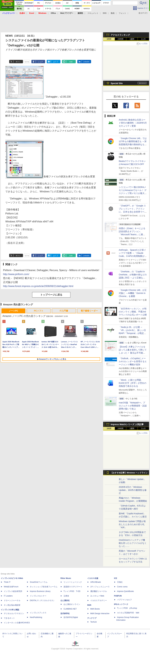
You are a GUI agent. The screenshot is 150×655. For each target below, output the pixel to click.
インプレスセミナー (38, 596)
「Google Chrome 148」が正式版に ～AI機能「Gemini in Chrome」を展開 (133, 293)
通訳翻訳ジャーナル (98, 591)
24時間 (120, 39)
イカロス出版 (92, 578)
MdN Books (95, 609)
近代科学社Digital (71, 617)
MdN (89, 605)
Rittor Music (65, 578)
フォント (122, 13)
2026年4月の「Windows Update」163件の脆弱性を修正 (132, 490)
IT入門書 (64, 311)
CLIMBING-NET (70, 609)
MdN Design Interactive (99, 613)
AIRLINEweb (95, 582)
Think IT (7, 582)
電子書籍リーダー (89, 311)
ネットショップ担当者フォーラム (43, 587)
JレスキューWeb (97, 596)
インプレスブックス (38, 613)
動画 (112, 13)
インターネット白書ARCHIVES (17, 623)
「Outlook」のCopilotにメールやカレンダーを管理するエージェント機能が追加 (133, 361)
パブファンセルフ (124, 600)
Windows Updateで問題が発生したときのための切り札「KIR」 (132, 524)
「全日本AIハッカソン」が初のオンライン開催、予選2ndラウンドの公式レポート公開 (133, 311)
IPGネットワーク (121, 604)
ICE (115, 578)
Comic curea (122, 587)
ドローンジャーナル (12, 600)
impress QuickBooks (125, 591)
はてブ (55, 62)
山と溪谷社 (65, 600)
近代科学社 (65, 613)
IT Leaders (8, 596)
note (71, 62)
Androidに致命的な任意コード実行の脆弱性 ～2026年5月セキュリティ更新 (133, 123)
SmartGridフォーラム (38, 582)
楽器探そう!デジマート (73, 587)
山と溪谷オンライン (72, 604)
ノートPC (13, 311)
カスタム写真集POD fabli (128, 613)
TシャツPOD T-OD (72, 591)
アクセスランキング (120, 35)
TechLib (93, 622)
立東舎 (66, 596)
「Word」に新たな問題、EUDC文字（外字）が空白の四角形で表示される (132, 383)
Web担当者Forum (11, 587)
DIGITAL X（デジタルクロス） (42, 600)
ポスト (18, 62)
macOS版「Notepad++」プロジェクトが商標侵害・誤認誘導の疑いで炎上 (133, 405)
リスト (27, 62)
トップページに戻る (51, 294)
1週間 (132, 39)
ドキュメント (92, 13)
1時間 (109, 39)
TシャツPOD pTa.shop (127, 608)
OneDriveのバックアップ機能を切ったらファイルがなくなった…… (133, 543)
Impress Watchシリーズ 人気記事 (127, 424)
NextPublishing (36, 617)
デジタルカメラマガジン (14, 613)
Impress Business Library (40, 591)
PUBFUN (118, 596)
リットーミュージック (73, 582)
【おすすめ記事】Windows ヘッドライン (129, 473)
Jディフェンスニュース (100, 587)
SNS (105, 13)
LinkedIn (86, 62)
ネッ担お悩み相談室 (12, 605)
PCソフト (38, 311)
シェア (40, 62)
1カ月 (143, 39)
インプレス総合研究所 (13, 591)
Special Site (117, 83)
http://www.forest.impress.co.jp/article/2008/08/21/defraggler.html (38, 286)
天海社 (120, 582)
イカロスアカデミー (98, 600)
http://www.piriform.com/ (16, 274)
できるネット (9, 618)
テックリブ (91, 618)
